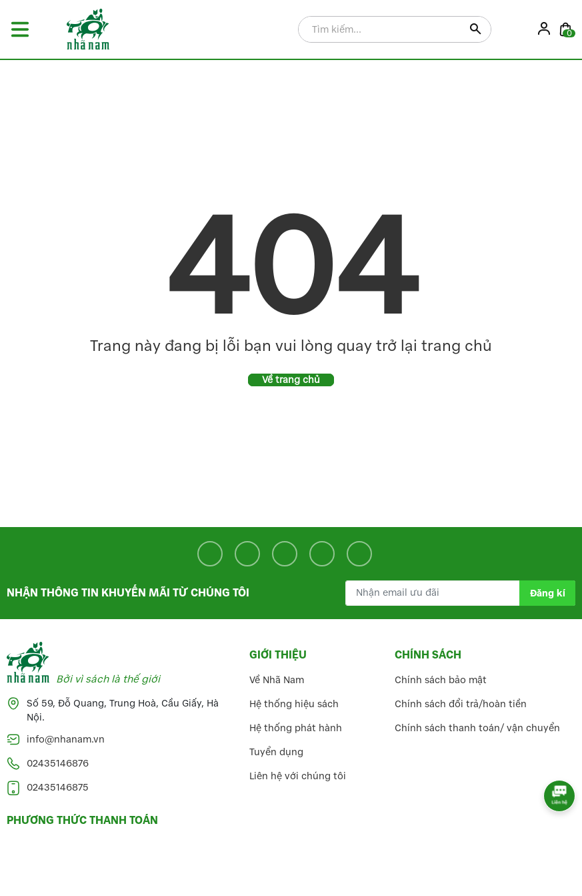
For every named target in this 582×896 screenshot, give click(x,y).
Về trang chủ (291, 380)
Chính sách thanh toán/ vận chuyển (477, 728)
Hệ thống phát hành (295, 728)
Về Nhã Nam (276, 680)
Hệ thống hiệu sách (294, 704)
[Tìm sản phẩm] (395, 30)
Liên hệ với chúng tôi (297, 776)
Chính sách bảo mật (441, 680)
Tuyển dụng (276, 752)
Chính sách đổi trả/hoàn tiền (461, 704)
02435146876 (58, 763)
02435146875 (58, 787)
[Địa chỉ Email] (460, 593)
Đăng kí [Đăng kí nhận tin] (547, 593)
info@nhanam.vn (66, 739)
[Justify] (476, 30)
